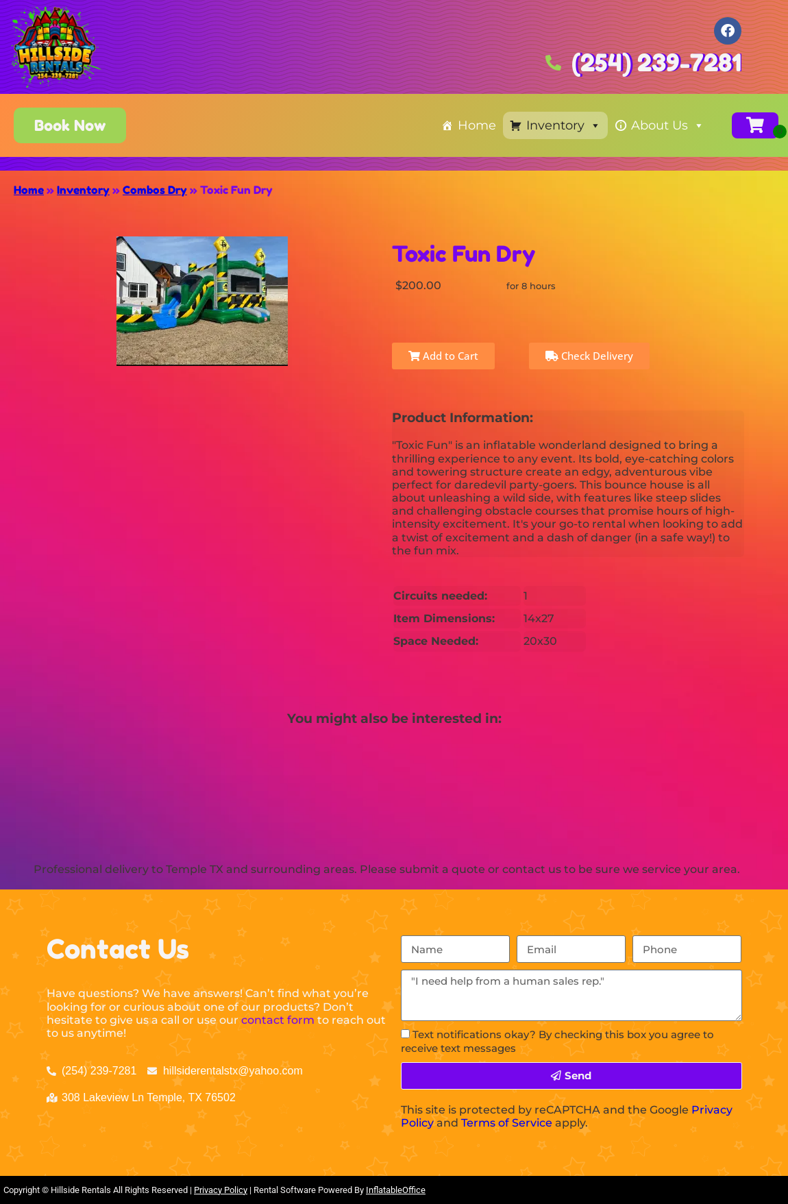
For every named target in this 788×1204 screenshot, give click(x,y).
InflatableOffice (396, 1190)
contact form (278, 1020)
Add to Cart (443, 356)
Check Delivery (589, 356)
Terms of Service (506, 1122)
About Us (667, 125)
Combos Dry (155, 190)
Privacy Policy (220, 1190)
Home (477, 125)
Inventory (563, 125)
